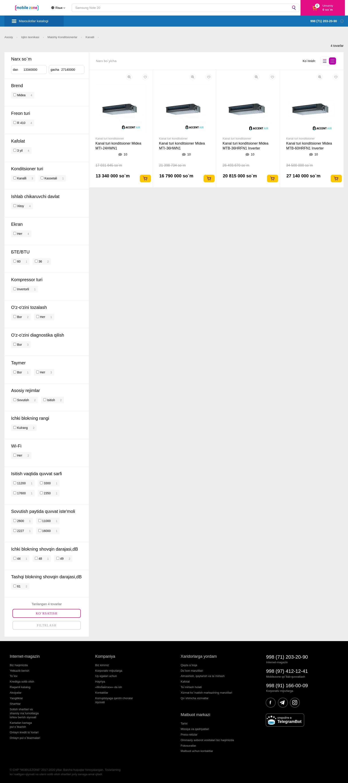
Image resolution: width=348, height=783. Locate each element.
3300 (47, 483)
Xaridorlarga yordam (199, 656)
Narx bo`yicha (106, 61)
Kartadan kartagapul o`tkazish (21, 724)
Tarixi (184, 723)
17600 (21, 493)
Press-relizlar (189, 734)
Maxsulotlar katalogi (33, 21)
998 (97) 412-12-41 (287, 671)
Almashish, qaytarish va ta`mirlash (203, 676)
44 (18, 558)
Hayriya (100, 681)
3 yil (19, 150)
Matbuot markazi (195, 714)
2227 (20, 531)
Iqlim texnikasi (30, 37)
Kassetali (50, 178)
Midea (21, 95)
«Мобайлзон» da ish (108, 687)
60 (18, 261)
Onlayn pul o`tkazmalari (25, 738)
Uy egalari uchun (106, 676)
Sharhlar (15, 703)
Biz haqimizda (19, 665)
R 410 (20, 123)
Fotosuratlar (188, 745)
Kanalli (90, 37)
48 (40, 558)
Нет (19, 233)
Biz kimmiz (102, 665)
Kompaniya (105, 656)
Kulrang (22, 428)
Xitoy (20, 206)
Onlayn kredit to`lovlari (24, 732)
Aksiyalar (16, 692)
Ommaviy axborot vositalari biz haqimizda (207, 740)
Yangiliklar (16, 698)
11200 (21, 483)
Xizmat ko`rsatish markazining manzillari (206, 692)
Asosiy (9, 37)
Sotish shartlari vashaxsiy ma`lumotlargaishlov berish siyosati (24, 713)
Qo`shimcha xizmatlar (195, 698)
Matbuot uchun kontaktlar (197, 751)
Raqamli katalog (20, 687)
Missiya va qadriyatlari (195, 729)
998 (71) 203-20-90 (287, 657)
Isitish (50, 400)
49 (61, 558)
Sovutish (22, 400)
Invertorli (22, 289)
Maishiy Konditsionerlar (62, 37)
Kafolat (185, 681)
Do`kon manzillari (192, 670)
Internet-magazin (25, 656)
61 (18, 586)
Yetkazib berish (19, 670)
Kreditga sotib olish (22, 681)
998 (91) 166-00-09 (287, 685)
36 (40, 261)
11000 (46, 521)
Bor (19, 317)
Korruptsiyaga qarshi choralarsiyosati (114, 700)
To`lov (14, 676)
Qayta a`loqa (189, 665)
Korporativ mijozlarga (108, 670)
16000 (46, 531)
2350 (47, 493)
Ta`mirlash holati (191, 687)
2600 (20, 521)
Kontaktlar (101, 692)
